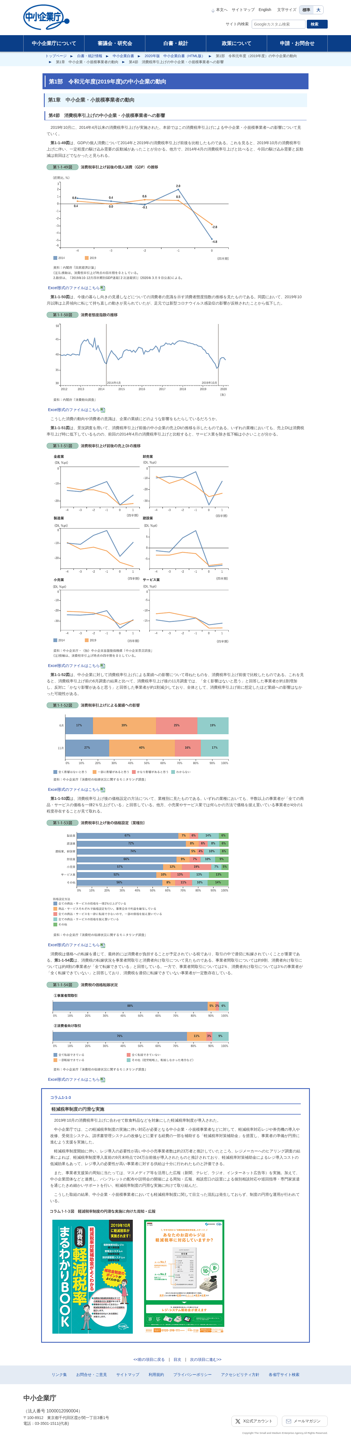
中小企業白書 (123, 56)
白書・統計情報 (89, 56)
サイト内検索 (237, 24)
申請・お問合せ (297, 43)
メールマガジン (307, 1421)
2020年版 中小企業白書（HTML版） (175, 56)
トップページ (56, 56)
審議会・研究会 (115, 43)
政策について (236, 43)
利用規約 (156, 1374)
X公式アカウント (258, 1421)
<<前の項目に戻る (149, 1359)
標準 (306, 10)
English (265, 9)
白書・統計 (175, 43)
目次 (177, 1359)
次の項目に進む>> (206, 1359)
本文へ (219, 9)
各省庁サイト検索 (284, 1374)
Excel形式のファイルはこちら (76, 288)
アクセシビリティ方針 (240, 1374)
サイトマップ (243, 9)
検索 (314, 24)
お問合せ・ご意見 (91, 1374)
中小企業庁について (54, 43)
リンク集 (59, 1374)
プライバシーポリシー (192, 1374)
